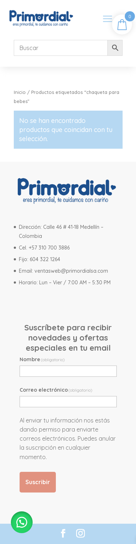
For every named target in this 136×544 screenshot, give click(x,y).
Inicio (20, 92)
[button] (22, 522)
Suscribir (37, 482)
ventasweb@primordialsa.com (71, 271)
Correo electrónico (56, 390)
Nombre (42, 359)
